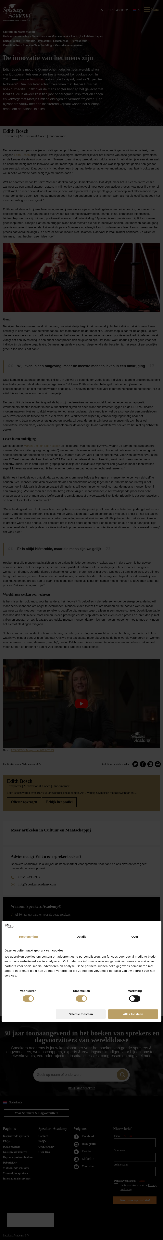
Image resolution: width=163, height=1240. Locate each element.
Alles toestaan (133, 662)
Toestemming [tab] (28, 585)
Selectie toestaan (81, 662)
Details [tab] (81, 585)
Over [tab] (134, 585)
